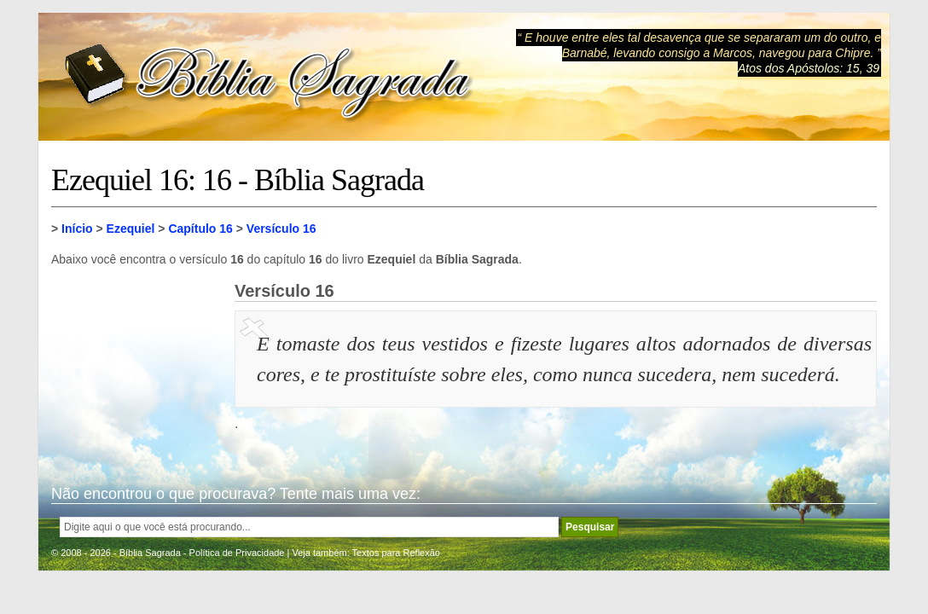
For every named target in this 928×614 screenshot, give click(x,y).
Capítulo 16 (200, 228)
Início (77, 228)
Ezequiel (131, 228)
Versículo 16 (281, 228)
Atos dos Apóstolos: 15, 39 (808, 68)
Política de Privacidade (237, 552)
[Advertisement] (136, 366)
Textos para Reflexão (396, 552)
